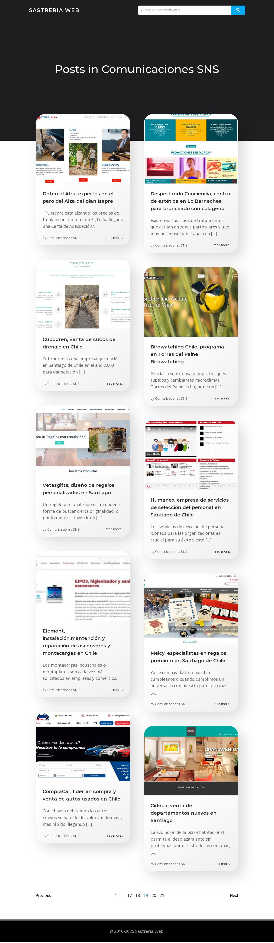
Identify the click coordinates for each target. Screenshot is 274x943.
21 (162, 896)
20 (154, 896)
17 (129, 896)
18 (137, 896)
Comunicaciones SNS (64, 238)
